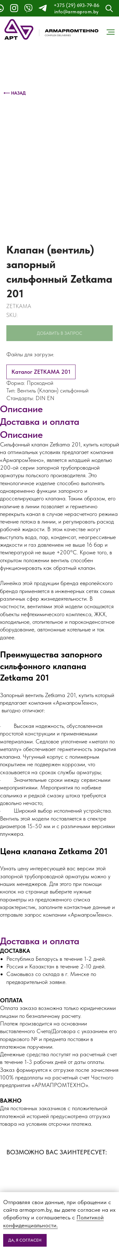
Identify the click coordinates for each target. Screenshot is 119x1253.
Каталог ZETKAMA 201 (40, 371)
